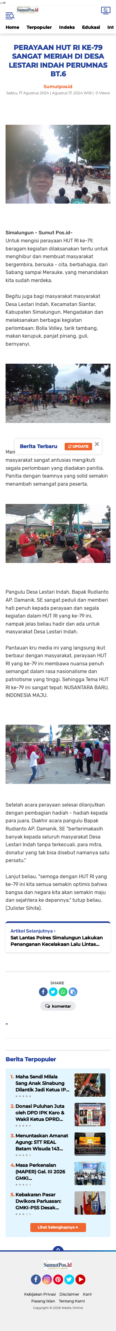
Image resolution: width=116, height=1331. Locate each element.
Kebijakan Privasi (40, 1294)
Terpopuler (39, 27)
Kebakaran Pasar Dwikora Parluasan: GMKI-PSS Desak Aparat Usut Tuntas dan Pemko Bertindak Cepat (41, 1201)
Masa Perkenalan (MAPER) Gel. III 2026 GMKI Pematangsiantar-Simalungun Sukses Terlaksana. (40, 1171)
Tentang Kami (72, 1301)
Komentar (58, 1005)
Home (12, 27)
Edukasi (91, 27)
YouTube (84, 1282)
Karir (87, 1294)
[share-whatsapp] (63, 991)
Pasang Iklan (43, 1301)
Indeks (67, 27)
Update (78, 446)
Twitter (72, 1282)
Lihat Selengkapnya (58, 1227)
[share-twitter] (53, 991)
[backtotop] (58, 1251)
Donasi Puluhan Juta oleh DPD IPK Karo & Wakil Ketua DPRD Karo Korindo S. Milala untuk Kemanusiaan (41, 1112)
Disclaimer (69, 1294)
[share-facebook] (43, 991)
